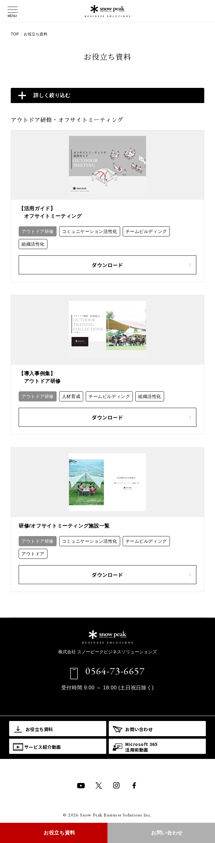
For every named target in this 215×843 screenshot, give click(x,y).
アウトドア (33, 553)
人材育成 (71, 396)
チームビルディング (146, 231)
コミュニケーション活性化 (89, 231)
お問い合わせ (167, 832)
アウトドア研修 (38, 231)
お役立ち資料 (35, 34)
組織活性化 (33, 244)
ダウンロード (141, 265)
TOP (15, 34)
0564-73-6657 (114, 670)
